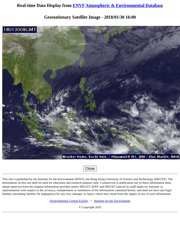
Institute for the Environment (112, 200)
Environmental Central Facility (69, 200)
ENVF (79, 5)
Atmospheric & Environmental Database (124, 5)
